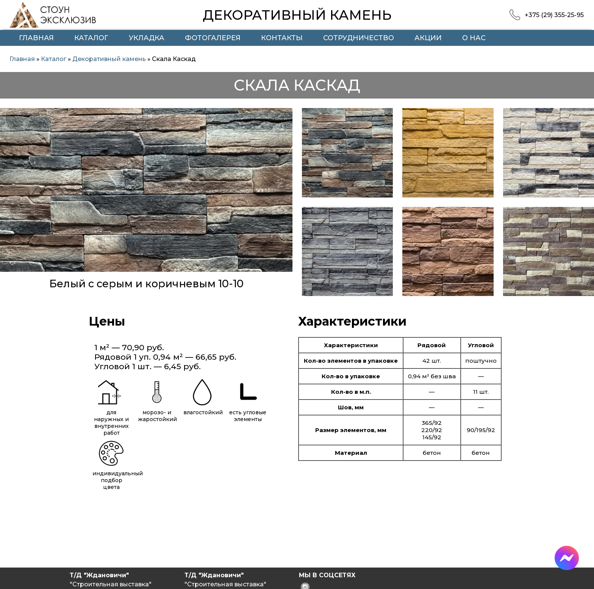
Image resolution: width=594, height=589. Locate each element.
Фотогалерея (213, 38)
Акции (428, 38)
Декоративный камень (109, 59)
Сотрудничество (358, 38)
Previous (9, 208)
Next (283, 208)
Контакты (282, 38)
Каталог (91, 38)
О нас (474, 38)
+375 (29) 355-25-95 (554, 15)
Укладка (146, 38)
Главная (36, 38)
